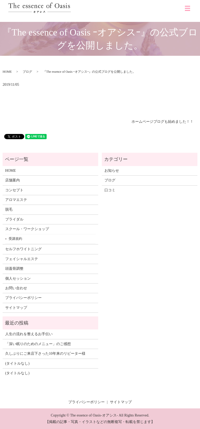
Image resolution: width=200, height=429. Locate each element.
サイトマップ (16, 308)
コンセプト (14, 190)
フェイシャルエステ (21, 259)
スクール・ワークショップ (27, 229)
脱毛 (8, 209)
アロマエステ (16, 200)
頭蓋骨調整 (14, 269)
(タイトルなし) (17, 363)
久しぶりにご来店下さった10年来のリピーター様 (45, 354)
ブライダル (14, 219)
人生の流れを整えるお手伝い (29, 334)
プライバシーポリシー (23, 298)
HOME (7, 71)
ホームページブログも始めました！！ (162, 122)
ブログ (27, 71)
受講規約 (15, 239)
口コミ (109, 190)
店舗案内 (12, 180)
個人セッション (18, 278)
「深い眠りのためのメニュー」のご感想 (38, 344)
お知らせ (111, 171)
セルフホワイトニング (23, 249)
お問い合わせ (16, 288)
